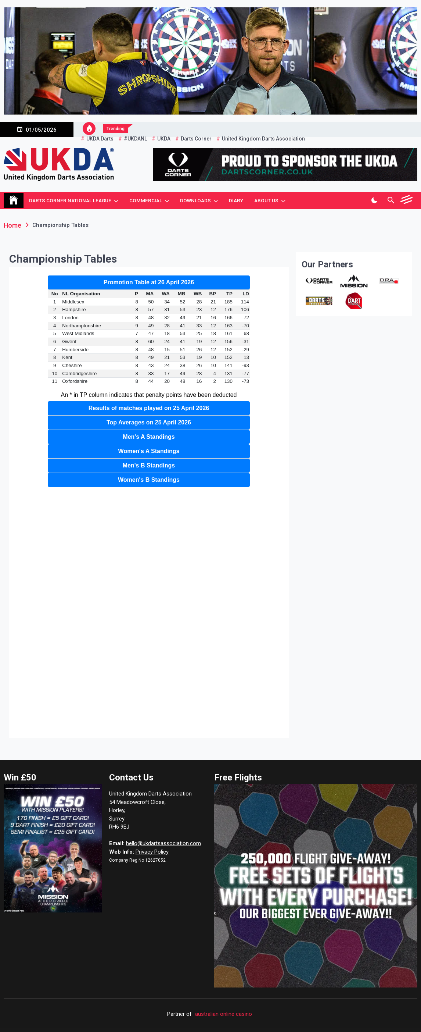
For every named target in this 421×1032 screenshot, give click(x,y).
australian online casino (223, 1014)
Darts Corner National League (70, 200)
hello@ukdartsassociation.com (163, 843)
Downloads (195, 200)
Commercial (145, 200)
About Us (266, 200)
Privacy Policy (152, 851)
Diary (236, 200)
